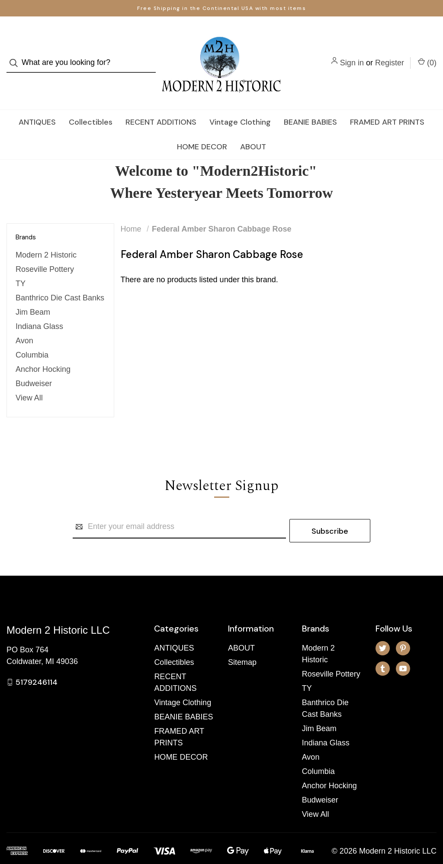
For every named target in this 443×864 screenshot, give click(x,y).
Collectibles (90, 105)
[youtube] (403, 648)
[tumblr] (382, 648)
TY (21, 267)
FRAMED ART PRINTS (387, 105)
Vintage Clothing (240, 105)
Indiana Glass (39, 310)
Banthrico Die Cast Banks (60, 281)
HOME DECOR (202, 130)
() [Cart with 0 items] (427, 54)
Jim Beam (33, 296)
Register (389, 54)
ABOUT (253, 130)
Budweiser (34, 367)
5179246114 (37, 662)
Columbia (32, 339)
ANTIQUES (37, 105)
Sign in (352, 54)
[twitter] (382, 628)
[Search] (16, 54)
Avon (24, 324)
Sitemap (242, 642)
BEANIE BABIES (310, 105)
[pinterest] (403, 628)
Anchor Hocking (43, 353)
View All (29, 381)
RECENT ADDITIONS (160, 105)
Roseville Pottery (45, 253)
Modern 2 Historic (46, 239)
